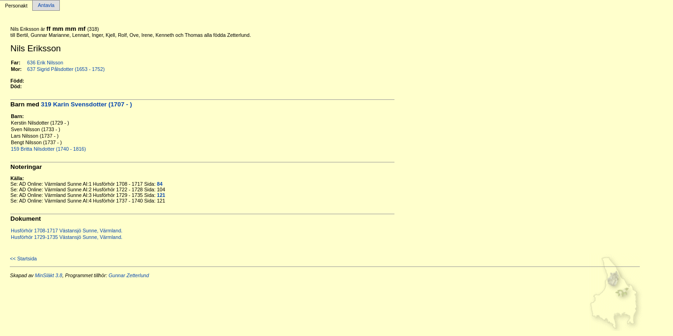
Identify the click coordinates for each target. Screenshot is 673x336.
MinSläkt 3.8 (49, 275)
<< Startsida (23, 258)
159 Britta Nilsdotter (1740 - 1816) (48, 149)
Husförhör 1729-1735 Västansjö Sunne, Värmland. (66, 237)
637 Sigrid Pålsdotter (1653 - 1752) (66, 69)
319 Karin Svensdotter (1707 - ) (86, 104)
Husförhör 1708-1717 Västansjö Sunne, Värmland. (66, 230)
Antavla (46, 5)
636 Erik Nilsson (45, 62)
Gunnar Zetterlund (128, 275)
